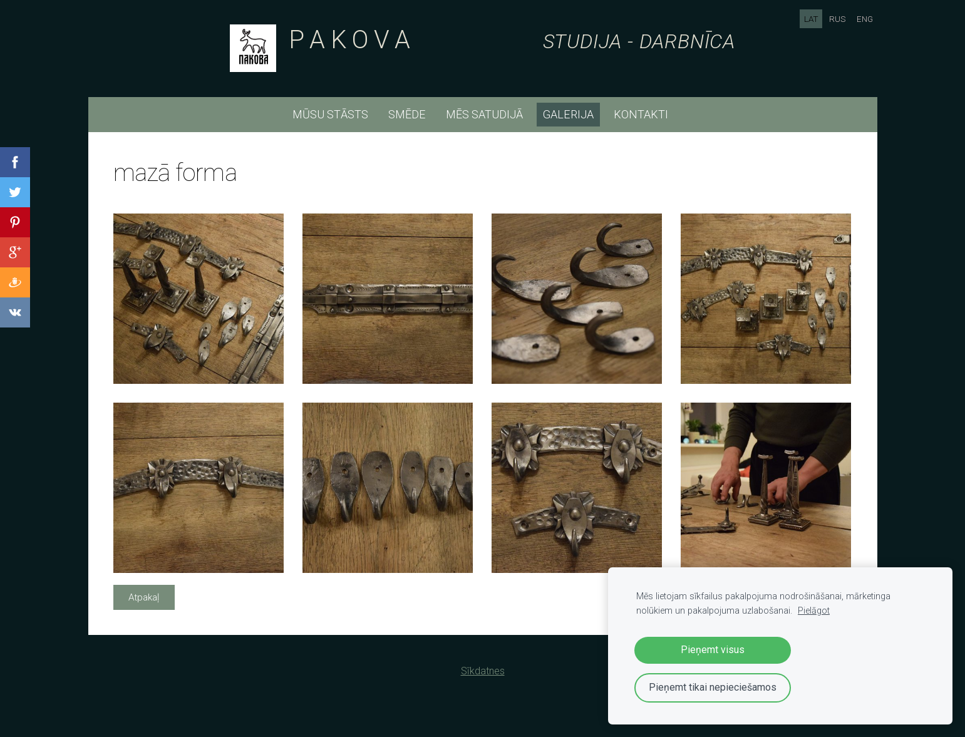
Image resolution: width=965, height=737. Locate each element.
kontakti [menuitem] (641, 114)
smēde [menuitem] (407, 114)
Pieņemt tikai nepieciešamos (713, 687)
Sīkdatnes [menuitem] (483, 671)
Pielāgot (814, 611)
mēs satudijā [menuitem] (484, 114)
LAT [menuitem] (811, 19)
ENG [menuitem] (865, 19)
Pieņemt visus (713, 650)
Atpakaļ (143, 597)
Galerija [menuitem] (568, 114)
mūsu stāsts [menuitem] (330, 114)
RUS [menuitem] (837, 19)
